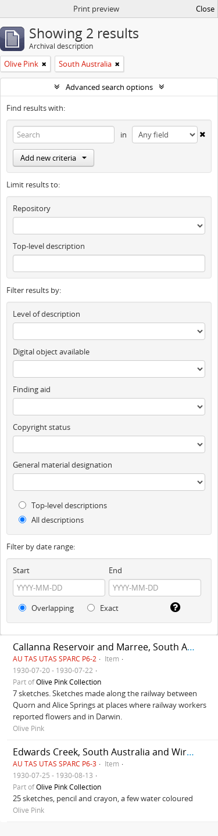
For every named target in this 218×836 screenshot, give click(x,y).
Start (21, 570)
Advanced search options (109, 87)
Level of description (46, 314)
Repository (32, 208)
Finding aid (32, 389)
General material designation (62, 464)
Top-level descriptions (63, 505)
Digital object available (51, 351)
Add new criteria (53, 158)
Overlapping (46, 608)
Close (205, 8)
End (115, 570)
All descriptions (51, 520)
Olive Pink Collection (68, 681)
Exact (103, 608)
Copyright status (41, 427)
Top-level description (49, 246)
